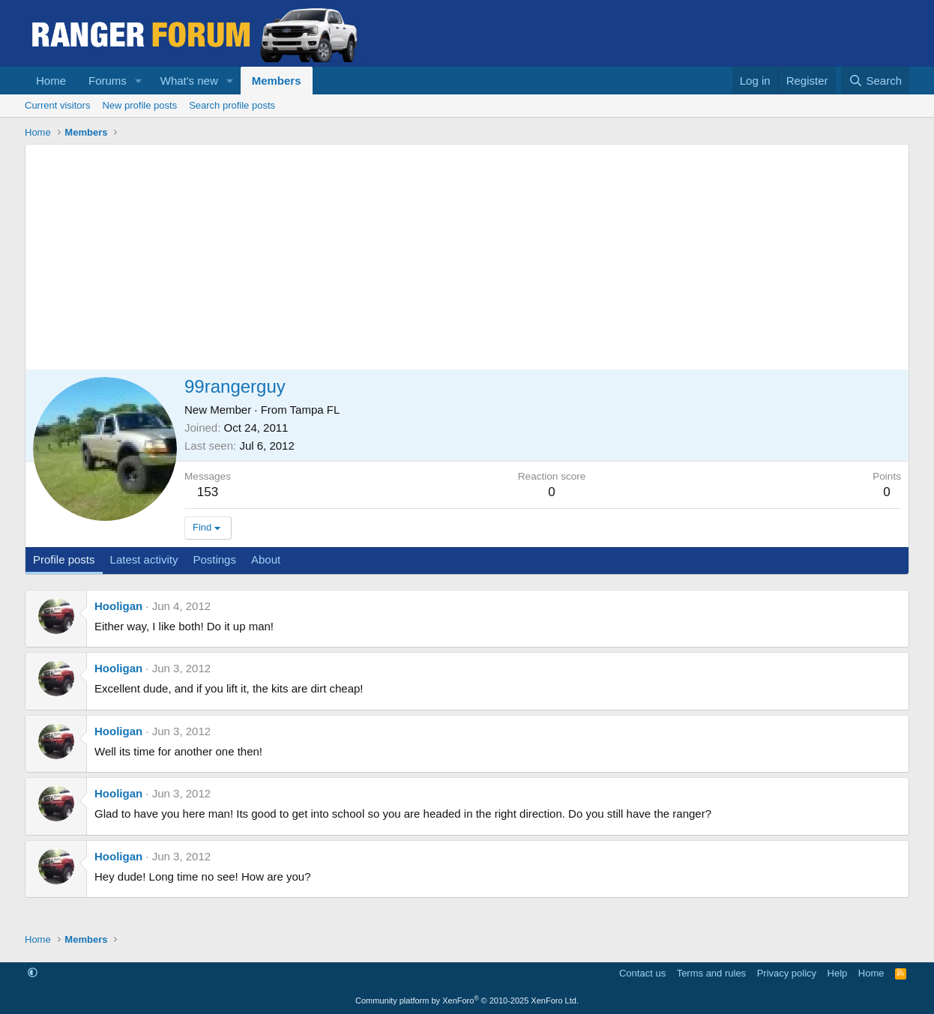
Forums (107, 80)
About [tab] (265, 559)
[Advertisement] (467, 257)
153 (207, 492)
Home (51, 80)
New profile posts (139, 105)
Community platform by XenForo (467, 1000)
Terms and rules (711, 973)
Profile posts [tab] (64, 559)
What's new (189, 80)
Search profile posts (232, 105)
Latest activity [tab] (144, 559)
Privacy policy (786, 973)
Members (276, 80)
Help (838, 973)
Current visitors (57, 105)
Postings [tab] (214, 559)
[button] (138, 80)
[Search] (875, 80)
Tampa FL (315, 409)
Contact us (642, 973)
